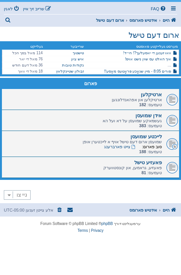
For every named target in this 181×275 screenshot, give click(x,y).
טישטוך (78, 53)
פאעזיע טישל (148, 162)
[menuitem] (159, 8)
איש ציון (77, 59)
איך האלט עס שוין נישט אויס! (148, 59)
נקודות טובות (73, 65)
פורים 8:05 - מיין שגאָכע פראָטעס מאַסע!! (137, 71)
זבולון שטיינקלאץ (70, 71)
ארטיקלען (151, 94)
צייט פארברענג (120, 146)
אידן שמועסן (148, 115)
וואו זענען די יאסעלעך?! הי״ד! (147, 53)
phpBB (107, 224)
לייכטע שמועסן (146, 136)
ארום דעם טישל (154, 35)
